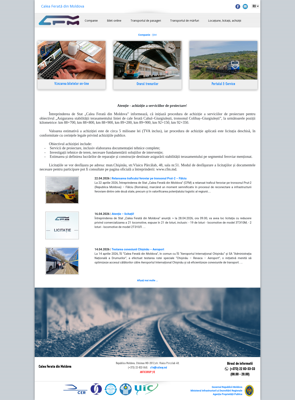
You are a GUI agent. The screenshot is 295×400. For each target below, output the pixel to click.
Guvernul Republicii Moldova (227, 387)
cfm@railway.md (158, 367)
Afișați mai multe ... (147, 280)
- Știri (147, 34)
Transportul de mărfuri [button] (184, 20)
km (154, 122)
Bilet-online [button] (114, 20)
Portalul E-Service (223, 84)
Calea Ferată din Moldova (62, 6)
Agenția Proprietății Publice (227, 394)
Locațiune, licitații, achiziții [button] (224, 20)
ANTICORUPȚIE (147, 372)
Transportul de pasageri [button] (145, 20)
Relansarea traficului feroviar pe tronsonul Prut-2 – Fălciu (149, 178)
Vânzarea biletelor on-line (71, 84)
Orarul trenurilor (147, 84)
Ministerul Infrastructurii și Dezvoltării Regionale (216, 390)
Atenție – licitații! (123, 214)
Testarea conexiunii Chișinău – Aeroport (138, 249)
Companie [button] (91, 20)
